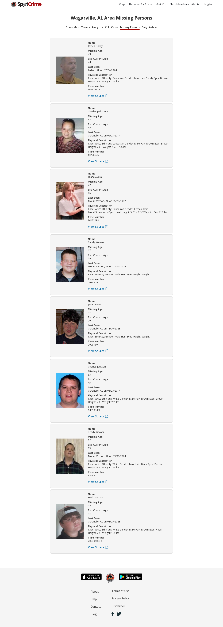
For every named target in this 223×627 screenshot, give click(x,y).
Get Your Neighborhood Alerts (178, 4)
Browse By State (140, 4)
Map (122, 4)
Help (94, 599)
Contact (96, 607)
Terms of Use (120, 591)
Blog (94, 614)
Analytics (97, 27)
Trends (85, 27)
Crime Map (72, 27)
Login (208, 4)
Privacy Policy (120, 598)
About (95, 591)
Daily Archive (149, 27)
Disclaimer (118, 606)
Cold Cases (111, 27)
